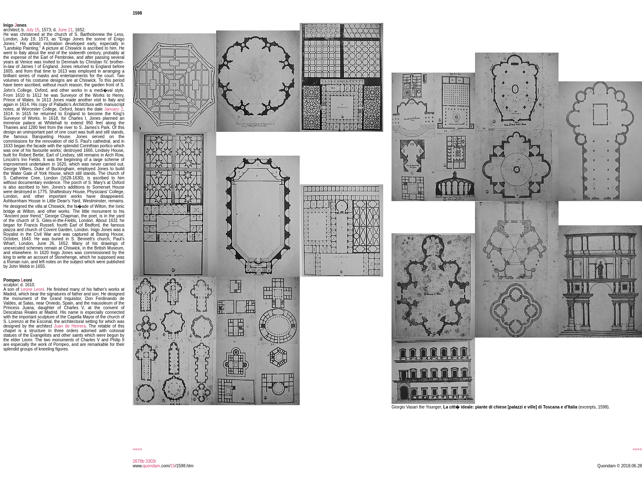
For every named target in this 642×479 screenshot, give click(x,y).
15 (172, 466)
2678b (138, 461)
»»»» (637, 449)
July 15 (32, 30)
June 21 (65, 30)
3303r (151, 461)
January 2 (113, 109)
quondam (151, 466)
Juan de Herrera (70, 326)
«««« (137, 449)
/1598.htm (184, 466)
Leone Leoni (32, 289)
